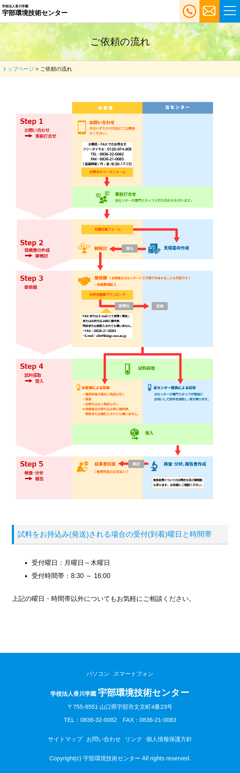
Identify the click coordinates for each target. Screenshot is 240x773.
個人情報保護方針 (169, 739)
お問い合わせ (103, 739)
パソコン (97, 673)
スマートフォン (133, 673)
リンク (133, 739)
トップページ (18, 69)
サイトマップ (65, 739)
